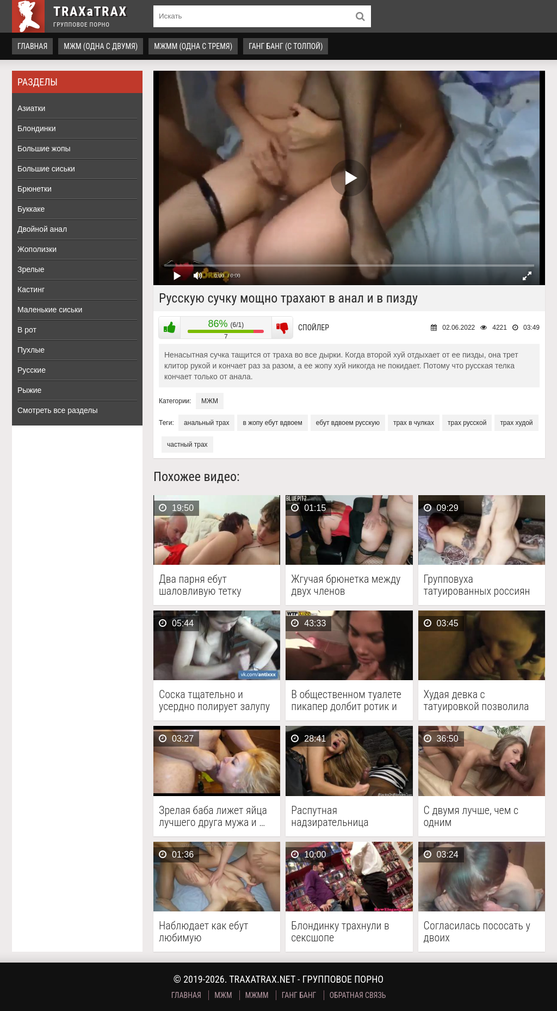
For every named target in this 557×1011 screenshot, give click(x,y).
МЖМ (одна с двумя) (101, 46)
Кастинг (31, 289)
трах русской (467, 423)
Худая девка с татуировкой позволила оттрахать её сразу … (476, 700)
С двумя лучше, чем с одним (471, 816)
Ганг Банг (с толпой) (286, 46)
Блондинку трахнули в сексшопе (340, 932)
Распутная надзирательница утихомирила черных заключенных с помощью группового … (348, 816)
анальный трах (206, 423)
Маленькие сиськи (49, 309)
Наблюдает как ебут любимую (203, 932)
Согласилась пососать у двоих (477, 932)
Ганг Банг (299, 995)
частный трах (187, 444)
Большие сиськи (46, 168)
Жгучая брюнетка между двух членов (345, 585)
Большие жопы (44, 148)
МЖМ (209, 401)
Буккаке (31, 209)
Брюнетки (34, 188)
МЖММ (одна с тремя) (193, 46)
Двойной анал (42, 229)
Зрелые (31, 269)
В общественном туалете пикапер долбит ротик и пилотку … (346, 700)
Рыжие (29, 390)
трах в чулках (413, 423)
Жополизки (37, 249)
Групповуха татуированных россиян (477, 585)
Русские (31, 370)
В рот (26, 329)
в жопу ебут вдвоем (272, 423)
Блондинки (36, 128)
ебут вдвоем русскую (348, 423)
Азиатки (31, 108)
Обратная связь (358, 995)
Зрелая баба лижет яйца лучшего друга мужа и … (213, 816)
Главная (32, 46)
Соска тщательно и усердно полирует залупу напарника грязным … (214, 700)
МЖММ (257, 995)
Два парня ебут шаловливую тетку (200, 585)
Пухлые (31, 350)
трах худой (516, 423)
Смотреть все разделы (57, 410)
